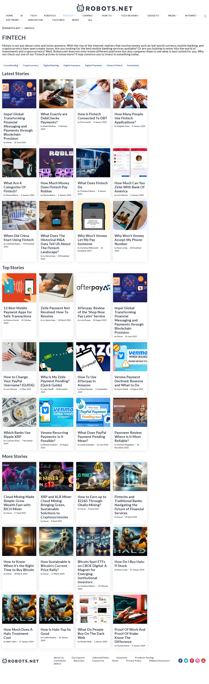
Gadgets (153, 15)
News (75, 20)
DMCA (57, 663)
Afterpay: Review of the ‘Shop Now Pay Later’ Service (91, 312)
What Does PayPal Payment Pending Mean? (92, 436)
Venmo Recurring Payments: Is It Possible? (54, 436)
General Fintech (114, 65)
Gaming (87, 15)
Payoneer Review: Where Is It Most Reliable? (128, 436)
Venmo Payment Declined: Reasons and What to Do (129, 381)
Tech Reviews (129, 15)
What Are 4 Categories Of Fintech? (15, 187)
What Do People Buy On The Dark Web (91, 633)
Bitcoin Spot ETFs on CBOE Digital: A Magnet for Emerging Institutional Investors (92, 572)
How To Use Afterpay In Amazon (87, 381)
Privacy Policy (133, 660)
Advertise (78, 660)
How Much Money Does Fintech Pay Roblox (55, 187)
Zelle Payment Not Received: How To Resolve (55, 312)
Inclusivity (122, 657)
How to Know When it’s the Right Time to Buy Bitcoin (19, 566)
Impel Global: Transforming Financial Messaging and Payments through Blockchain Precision (18, 126)
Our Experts (78, 657)
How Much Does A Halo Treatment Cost (18, 633)
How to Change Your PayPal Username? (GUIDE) (19, 381)
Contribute (60, 660)
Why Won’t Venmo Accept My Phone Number (129, 240)
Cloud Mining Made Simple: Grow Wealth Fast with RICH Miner (19, 503)
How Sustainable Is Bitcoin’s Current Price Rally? (55, 566)
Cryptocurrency (31, 65)
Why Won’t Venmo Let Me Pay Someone (92, 240)
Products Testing (144, 657)
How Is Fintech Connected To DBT (92, 116)
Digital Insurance (71, 65)
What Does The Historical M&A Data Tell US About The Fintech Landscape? (56, 244)
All (90, 20)
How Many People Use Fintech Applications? (129, 118)
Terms (115, 660)
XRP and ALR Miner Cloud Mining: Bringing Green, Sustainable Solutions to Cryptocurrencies (56, 507)
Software (12, 20)
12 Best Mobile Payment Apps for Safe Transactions (18, 312)
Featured (58, 20)
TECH (33, 15)
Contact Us (98, 660)
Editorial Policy (101, 657)
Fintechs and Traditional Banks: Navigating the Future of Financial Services (129, 505)
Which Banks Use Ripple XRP (17, 434)
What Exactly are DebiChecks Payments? (54, 118)
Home (9, 15)
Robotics (50, 15)
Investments (133, 65)
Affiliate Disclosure (159, 660)
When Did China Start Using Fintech (19, 238)
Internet (191, 15)
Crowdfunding (11, 65)
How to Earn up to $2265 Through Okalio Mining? (92, 501)
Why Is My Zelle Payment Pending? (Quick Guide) (55, 381)
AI (21, 15)
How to (107, 15)
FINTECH (68, 15)
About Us (59, 657)
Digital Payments (93, 65)
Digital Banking (51, 65)
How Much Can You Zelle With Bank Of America (130, 187)
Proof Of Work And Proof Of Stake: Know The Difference (130, 635)
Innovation (35, 20)
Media (172, 15)
